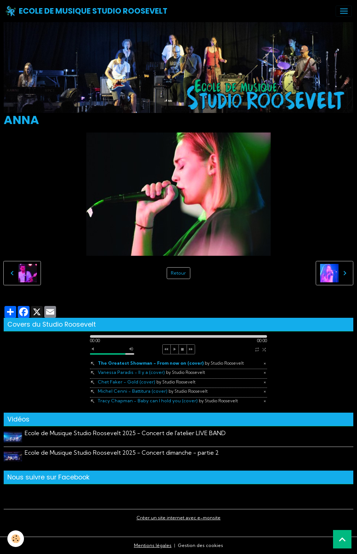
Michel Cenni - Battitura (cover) (153, 391)
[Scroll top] (342, 539)
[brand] (86, 11)
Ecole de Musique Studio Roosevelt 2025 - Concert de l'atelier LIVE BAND (125, 433)
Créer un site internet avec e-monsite (178, 517)
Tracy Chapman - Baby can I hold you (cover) (168, 400)
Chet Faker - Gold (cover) (146, 382)
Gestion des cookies (200, 545)
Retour (178, 273)
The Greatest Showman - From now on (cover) (171, 363)
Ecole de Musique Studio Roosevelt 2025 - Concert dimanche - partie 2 (122, 452)
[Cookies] (15, 538)
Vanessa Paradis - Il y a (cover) (151, 372)
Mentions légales (152, 545)
